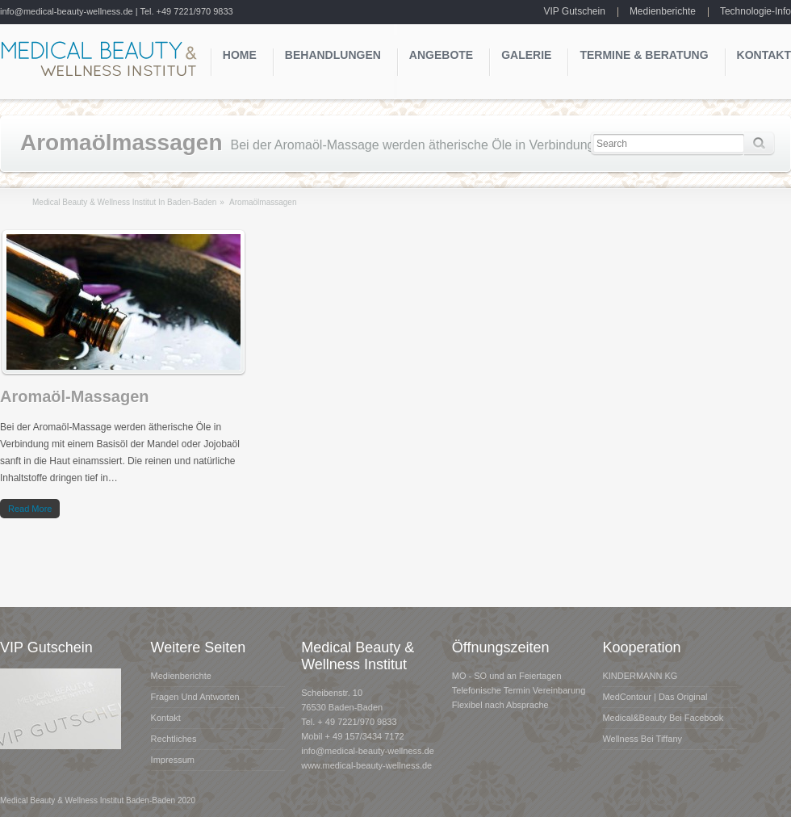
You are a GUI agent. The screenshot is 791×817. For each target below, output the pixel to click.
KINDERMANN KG (639, 676)
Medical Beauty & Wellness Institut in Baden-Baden (124, 202)
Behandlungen (333, 54)
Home (240, 54)
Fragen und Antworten (195, 697)
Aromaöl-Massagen (74, 396)
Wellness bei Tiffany (642, 739)
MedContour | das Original (654, 697)
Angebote (441, 54)
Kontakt (764, 54)
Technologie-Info (755, 11)
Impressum (173, 760)
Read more (30, 508)
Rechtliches (174, 739)
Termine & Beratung (644, 54)
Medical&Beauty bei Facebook (662, 718)
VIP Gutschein (574, 11)
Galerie (526, 54)
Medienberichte (663, 11)
